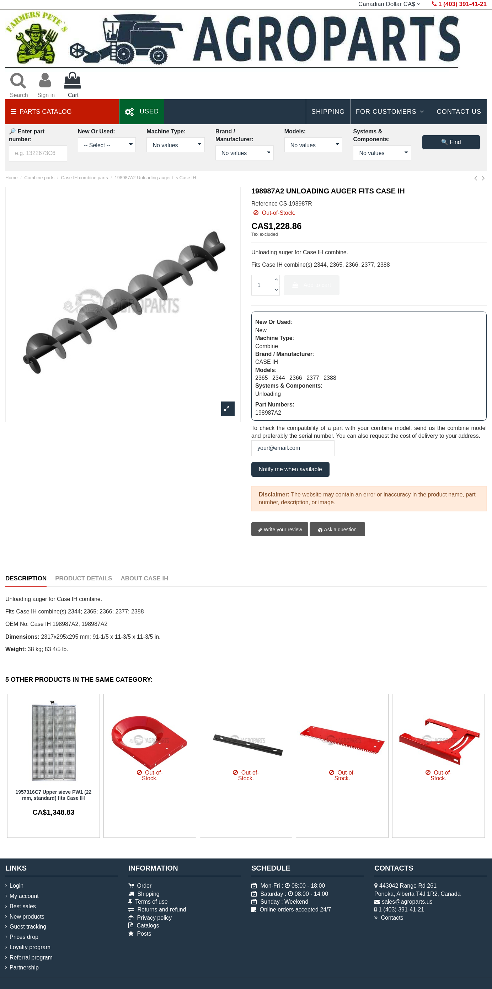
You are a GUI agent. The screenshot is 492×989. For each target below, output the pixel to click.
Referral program (31, 958)
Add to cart (311, 285)
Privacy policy (150, 918)
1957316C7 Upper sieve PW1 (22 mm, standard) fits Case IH (53, 795)
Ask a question (337, 530)
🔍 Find (451, 142)
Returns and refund (157, 909)
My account (24, 896)
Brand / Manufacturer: (234, 135)
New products (27, 917)
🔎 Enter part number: (26, 135)
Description (26, 578)
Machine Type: (166, 131)
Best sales (23, 906)
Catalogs (143, 925)
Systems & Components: (371, 135)
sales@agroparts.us (407, 902)
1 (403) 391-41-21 (401, 909)
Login (16, 886)
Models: (295, 131)
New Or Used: (96, 131)
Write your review (279, 530)
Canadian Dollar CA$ (390, 4)
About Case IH (144, 578)
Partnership (24, 967)
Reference (264, 204)
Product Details (83, 578)
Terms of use (148, 902)
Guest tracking (28, 927)
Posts (139, 934)
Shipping (144, 894)
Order (139, 886)
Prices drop (24, 937)
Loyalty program (30, 947)
